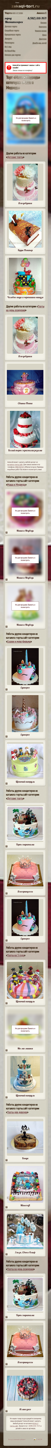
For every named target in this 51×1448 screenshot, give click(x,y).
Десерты (8, 38)
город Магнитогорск (14, 20)
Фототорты (9, 42)
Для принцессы (25, 891)
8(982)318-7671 (34, 1426)
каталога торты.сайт (15, 464)
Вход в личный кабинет (17, 1439)
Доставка (42, 39)
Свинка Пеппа (25, 403)
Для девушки (25, 203)
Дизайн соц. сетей (39, 43)
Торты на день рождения (25, 308)
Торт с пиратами (25, 844)
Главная (43, 22)
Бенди (25, 1158)
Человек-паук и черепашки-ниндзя (25, 297)
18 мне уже (25, 1409)
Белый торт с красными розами (25, 450)
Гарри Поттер (25, 250)
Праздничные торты (13, 34)
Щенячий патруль (25, 781)
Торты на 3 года (15, 955)
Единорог (25, 687)
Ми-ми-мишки (25, 1048)
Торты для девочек (17, 1112)
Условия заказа (40, 30)
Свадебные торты (12, 30)
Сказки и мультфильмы (19, 641)
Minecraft (25, 1205)
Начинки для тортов (13, 54)
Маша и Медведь (16, 484)
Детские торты (11, 26)
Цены (44, 34)
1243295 (37, 1439)
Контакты (42, 26)
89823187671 (20, 467)
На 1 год (8, 46)
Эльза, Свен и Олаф (25, 1252)
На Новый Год (10, 50)
